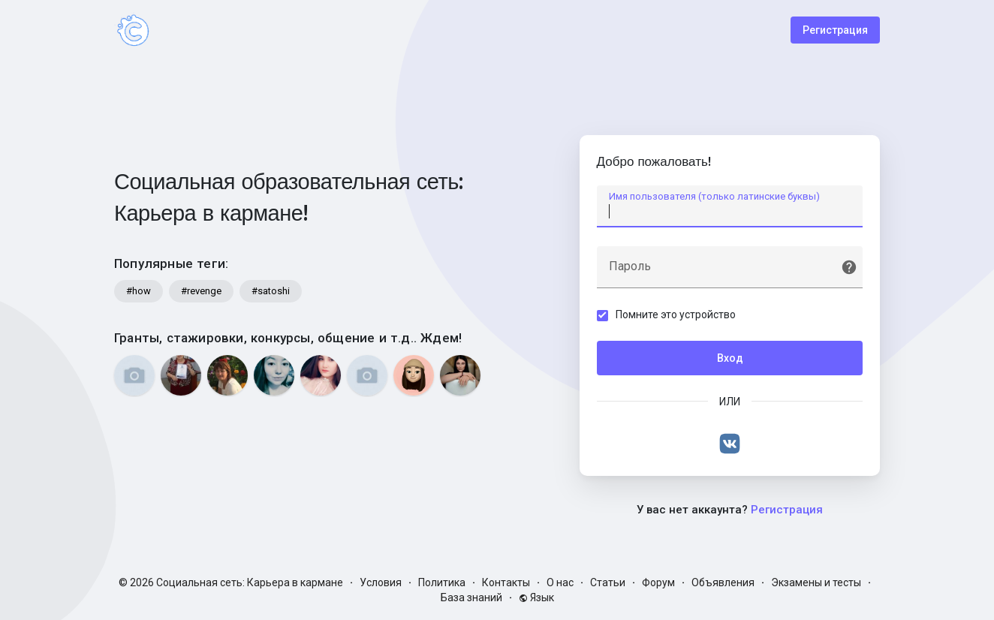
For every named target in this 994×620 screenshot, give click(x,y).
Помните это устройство (677, 316)
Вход (730, 360)
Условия (381, 582)
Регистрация (835, 30)
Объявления (723, 582)
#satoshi (271, 290)
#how (138, 290)
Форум (658, 582)
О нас (560, 582)
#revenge (201, 290)
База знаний (471, 597)
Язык (536, 597)
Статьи (607, 582)
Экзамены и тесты (816, 582)
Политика (441, 582)
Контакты (506, 582)
